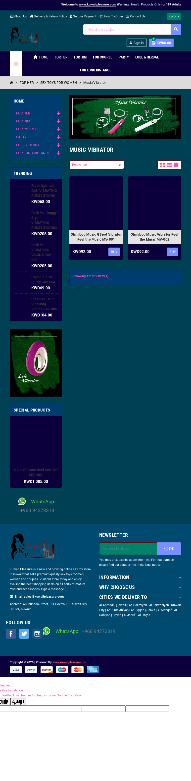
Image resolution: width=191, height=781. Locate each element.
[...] (66, 589)
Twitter (24, 634)
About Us (18, 16)
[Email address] (128, 548)
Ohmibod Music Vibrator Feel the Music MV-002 (155, 236)
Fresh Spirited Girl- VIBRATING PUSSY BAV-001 (44, 191)
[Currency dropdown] (174, 16)
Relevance (79, 164)
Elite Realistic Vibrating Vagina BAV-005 (44, 304)
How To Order (111, 16)
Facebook (11, 634)
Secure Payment (83, 16)
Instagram (37, 634)
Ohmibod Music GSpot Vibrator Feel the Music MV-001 (96, 236)
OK (169, 548)
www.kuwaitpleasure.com (69, 662)
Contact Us (135, 16)
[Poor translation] (18, 701)
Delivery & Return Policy (48, 16)
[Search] (132, 29)
